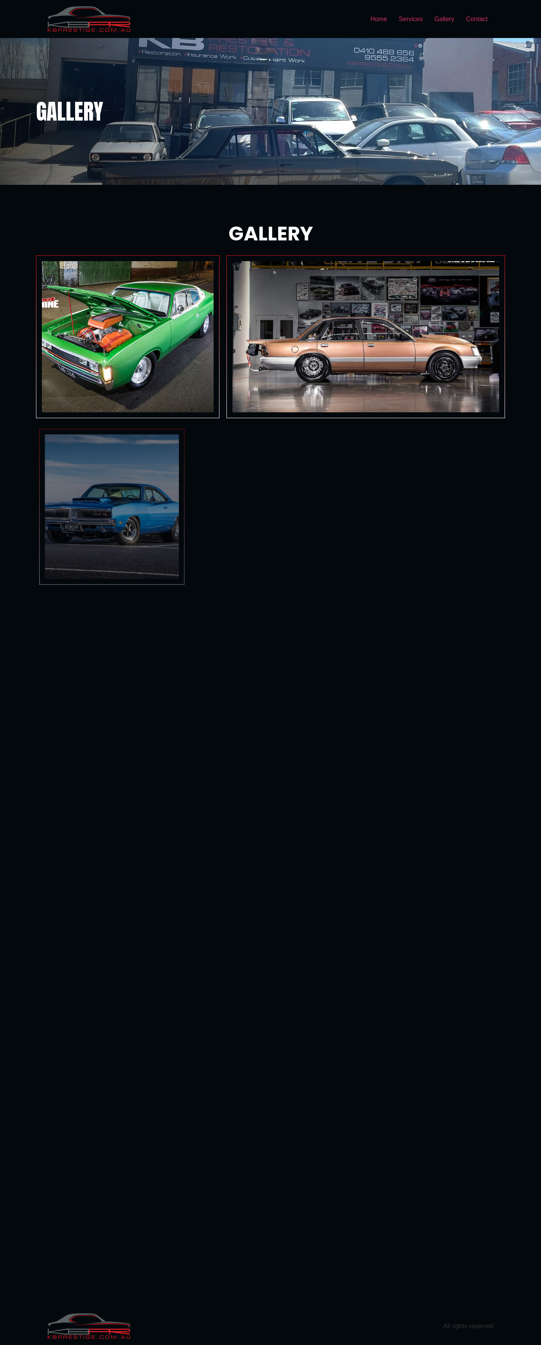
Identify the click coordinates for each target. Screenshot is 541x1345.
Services (410, 19)
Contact (476, 19)
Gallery (445, 19)
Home (378, 19)
